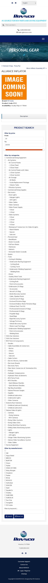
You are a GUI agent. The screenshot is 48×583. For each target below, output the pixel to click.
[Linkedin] (15, 3)
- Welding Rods (12, 272)
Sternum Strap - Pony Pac (12, 66)
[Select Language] (29, 3)
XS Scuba (9, 505)
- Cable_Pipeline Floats (14, 296)
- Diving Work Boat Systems (15, 425)
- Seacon (10, 232)
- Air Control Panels (13, 163)
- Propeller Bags (12, 314)
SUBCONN (9, 495)
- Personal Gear (11, 237)
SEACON (8, 485)
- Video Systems (12, 215)
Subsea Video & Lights (13, 410)
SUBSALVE (9, 498)
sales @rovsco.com (25, 32)
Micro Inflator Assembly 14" (35, 68)
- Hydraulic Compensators (15, 373)
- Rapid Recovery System (15, 319)
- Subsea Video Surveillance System (18, 440)
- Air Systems (10, 160)
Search (9, 516)
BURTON (8, 461)
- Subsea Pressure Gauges (14, 390)
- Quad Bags (11, 316)
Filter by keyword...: (11, 508)
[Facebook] (12, 3)
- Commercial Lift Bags (14, 299)
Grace (7, 463)
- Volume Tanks (12, 185)
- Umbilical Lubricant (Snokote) (16, 405)
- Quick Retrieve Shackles (15, 385)
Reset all (19, 516)
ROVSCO (8, 480)
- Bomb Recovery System (15, 294)
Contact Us (24, 565)
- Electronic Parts (12, 366)
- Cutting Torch (12, 267)
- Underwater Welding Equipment (18, 269)
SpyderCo (9, 490)
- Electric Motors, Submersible (16, 361)
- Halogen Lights (12, 197)
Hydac (8, 465)
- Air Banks (10, 180)
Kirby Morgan (10, 470)
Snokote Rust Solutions (13, 403)
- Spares (9, 254)
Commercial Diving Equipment (15, 158)
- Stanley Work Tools (13, 277)
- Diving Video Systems (14, 420)
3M (6, 453)
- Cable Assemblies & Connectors (17, 346)
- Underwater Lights (13, 398)
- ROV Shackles (11, 380)
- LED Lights (11, 200)
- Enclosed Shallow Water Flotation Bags (20, 304)
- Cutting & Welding (13, 259)
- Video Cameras (12, 205)
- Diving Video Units (12, 423)
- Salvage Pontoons (13, 321)
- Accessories (11, 289)
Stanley (8, 493)
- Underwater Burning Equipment (18, 262)
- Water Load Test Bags (15, 326)
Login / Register (24, 571)
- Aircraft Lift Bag (13, 291)
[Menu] (43, 39)
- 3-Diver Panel (11, 168)
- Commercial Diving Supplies (15, 190)
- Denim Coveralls (12, 242)
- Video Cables (11, 202)
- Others (9, 351)
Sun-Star (8, 500)
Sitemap (24, 574)
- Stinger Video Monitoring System (18, 437)
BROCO (8, 458)
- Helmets (9, 249)
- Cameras (9, 413)
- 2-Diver (10, 212)
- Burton (9, 348)
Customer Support (24, 562)
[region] (24, 116)
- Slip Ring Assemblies (13, 388)
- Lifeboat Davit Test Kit (15, 306)
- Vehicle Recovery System (16, 324)
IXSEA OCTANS (10, 468)
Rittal (7, 478)
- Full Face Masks (12, 244)
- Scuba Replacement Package (17, 182)
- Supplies (9, 393)
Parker (7, 475)
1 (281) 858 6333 (25, 30)
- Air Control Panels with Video (17, 170)
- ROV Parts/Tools (12, 378)
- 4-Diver (10, 225)
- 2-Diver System (12, 173)
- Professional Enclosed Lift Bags (18, 309)
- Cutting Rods (12, 264)
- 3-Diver (9, 222)
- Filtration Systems (13, 187)
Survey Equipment (11, 445)
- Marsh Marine (12, 229)
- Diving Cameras (12, 415)
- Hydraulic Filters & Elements (16, 376)
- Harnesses (10, 247)
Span (7, 488)
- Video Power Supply (13, 207)
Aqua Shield (9, 456)
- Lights (8, 430)
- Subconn (10, 234)
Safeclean (9, 483)
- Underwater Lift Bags (14, 286)
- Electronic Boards (12, 363)
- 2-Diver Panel (12, 165)
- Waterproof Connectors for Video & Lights (21, 227)
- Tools (8, 257)
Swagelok (9, 503)
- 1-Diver (9, 210)
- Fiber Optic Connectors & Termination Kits (21, 368)
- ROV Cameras (11, 418)
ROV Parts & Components (14, 341)
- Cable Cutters (11, 358)
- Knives (9, 274)
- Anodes (9, 343)
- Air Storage (10, 177)
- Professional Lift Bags (14, 311)
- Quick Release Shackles (14, 383)
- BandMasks (11, 239)
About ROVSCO (24, 568)
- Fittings (9, 371)
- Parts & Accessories (14, 284)
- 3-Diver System (12, 175)
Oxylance (8, 473)
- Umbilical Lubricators (13, 395)
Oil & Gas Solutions (12, 336)
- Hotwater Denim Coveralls (16, 252)
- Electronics (10, 192)
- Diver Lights (11, 195)
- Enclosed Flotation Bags (15, 301)
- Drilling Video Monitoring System (17, 428)
